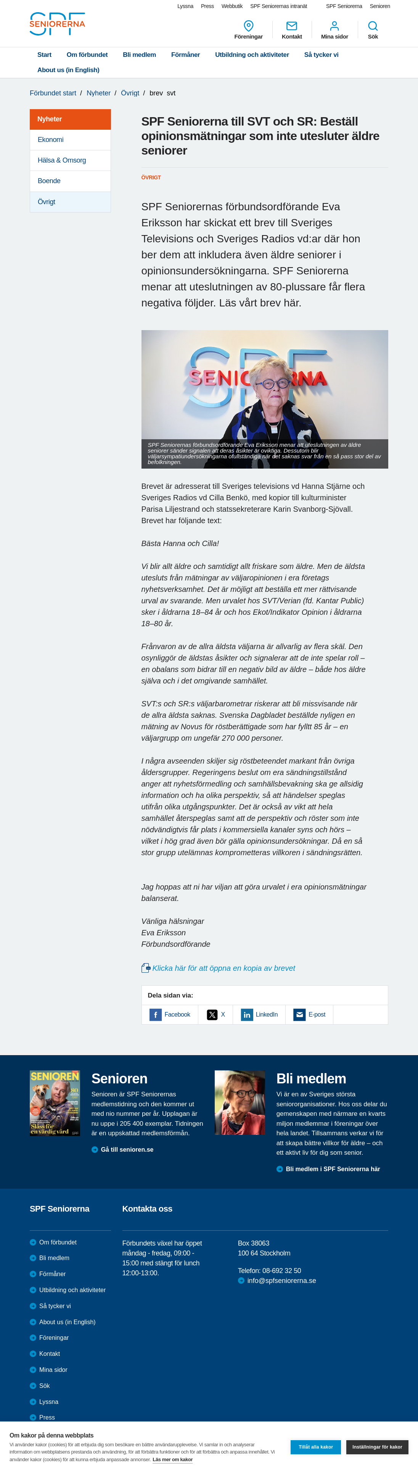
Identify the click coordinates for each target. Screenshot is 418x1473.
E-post (317, 1014)
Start (44, 54)
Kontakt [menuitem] (292, 29)
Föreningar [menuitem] (249, 29)
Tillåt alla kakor (316, 1447)
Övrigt (130, 93)
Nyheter (99, 93)
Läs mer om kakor (173, 1459)
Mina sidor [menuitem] (334, 29)
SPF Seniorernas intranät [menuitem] (278, 6)
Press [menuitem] (207, 6)
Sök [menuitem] (373, 29)
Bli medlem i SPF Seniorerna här (333, 1169)
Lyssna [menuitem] (185, 6)
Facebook (177, 1014)
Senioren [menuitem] (380, 6)
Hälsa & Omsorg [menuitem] (62, 160)
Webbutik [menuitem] (232, 6)
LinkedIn (267, 1014)
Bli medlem (139, 54)
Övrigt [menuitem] (46, 202)
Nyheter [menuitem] (49, 119)
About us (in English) (68, 70)
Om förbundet (87, 54)
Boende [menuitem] (49, 181)
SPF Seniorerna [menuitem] (344, 6)
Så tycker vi (321, 54)
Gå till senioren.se (127, 1149)
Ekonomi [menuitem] (50, 139)
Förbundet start (53, 93)
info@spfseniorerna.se (282, 1280)
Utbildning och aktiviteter (252, 54)
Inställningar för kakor (377, 1447)
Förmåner (185, 54)
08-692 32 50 (281, 1271)
